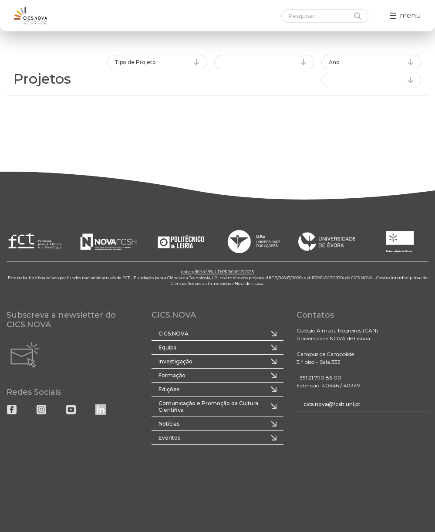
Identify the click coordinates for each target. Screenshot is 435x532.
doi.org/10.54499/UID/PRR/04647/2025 (217, 272)
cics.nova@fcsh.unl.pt (332, 404)
